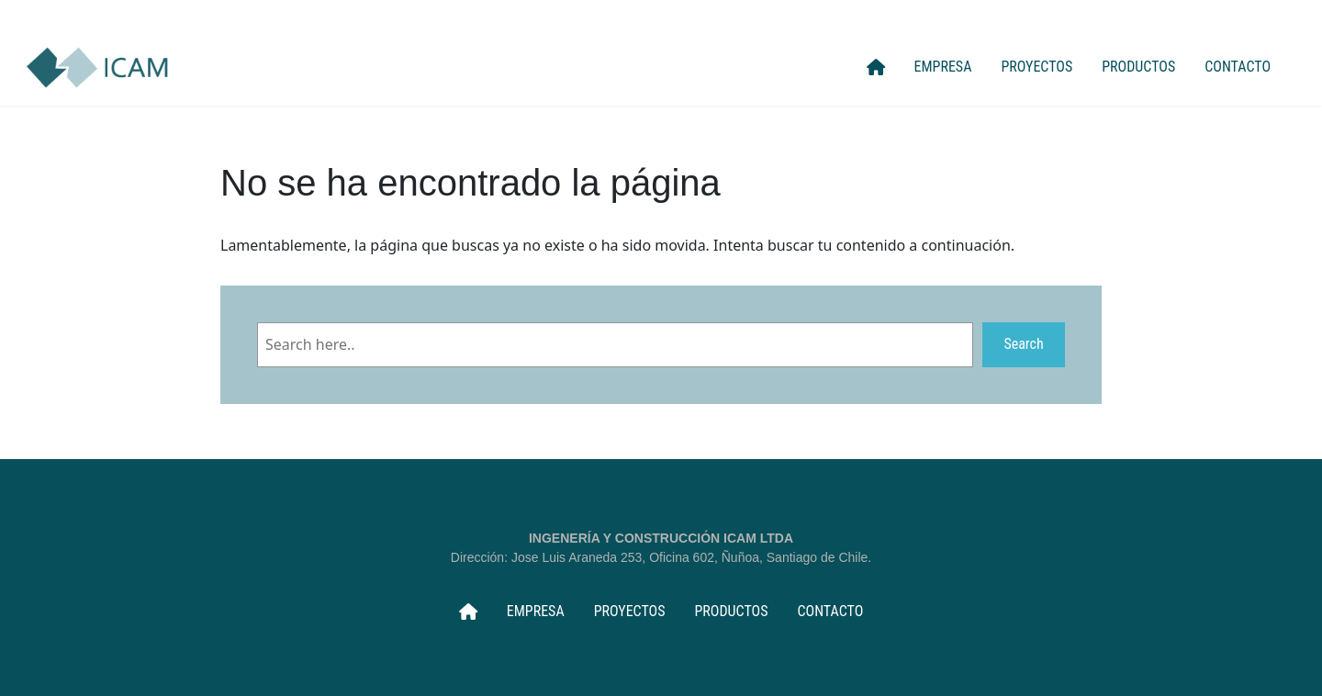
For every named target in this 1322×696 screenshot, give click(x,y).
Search (1023, 344)
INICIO (876, 67)
